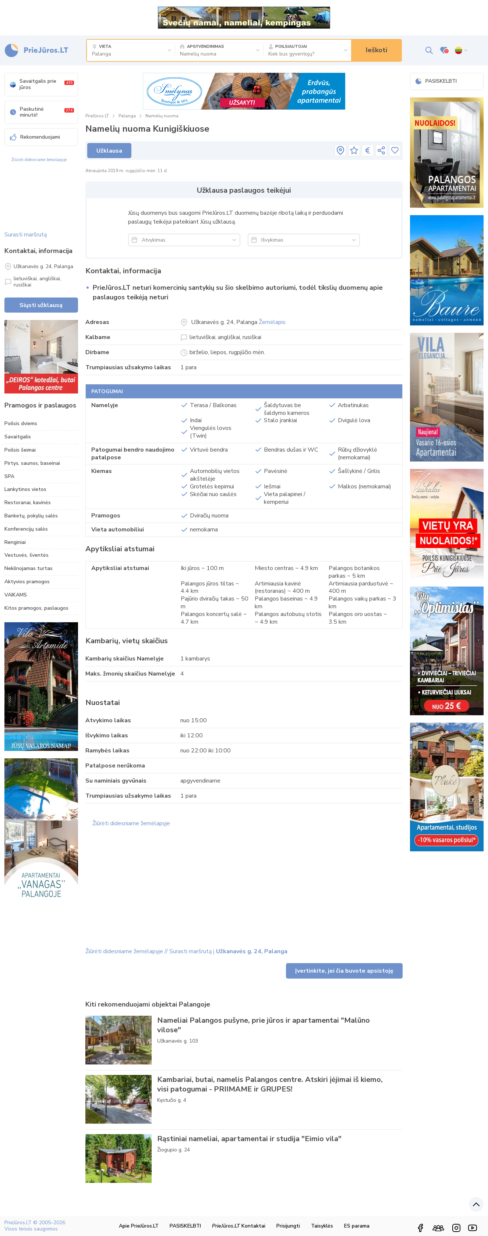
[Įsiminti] (395, 150)
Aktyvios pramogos (27, 581)
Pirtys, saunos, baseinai (32, 463)
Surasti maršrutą (25, 235)
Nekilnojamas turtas (28, 568)
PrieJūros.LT (97, 115)
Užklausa (109, 151)
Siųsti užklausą (41, 305)
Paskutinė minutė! (42, 112)
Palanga (127, 115)
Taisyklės (322, 1225)
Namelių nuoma (161, 115)
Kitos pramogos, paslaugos (36, 608)
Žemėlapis (272, 322)
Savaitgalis (17, 436)
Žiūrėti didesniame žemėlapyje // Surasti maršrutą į (186, 951)
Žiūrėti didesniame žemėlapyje (39, 160)
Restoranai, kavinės (27, 502)
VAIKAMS (15, 594)
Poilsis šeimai (20, 449)
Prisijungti (288, 1225)
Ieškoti (376, 50)
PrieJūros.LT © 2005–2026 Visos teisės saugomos (34, 1225)
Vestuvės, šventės (26, 555)
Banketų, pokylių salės (31, 515)
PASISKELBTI (436, 81)
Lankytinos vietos (25, 489)
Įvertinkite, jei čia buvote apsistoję (344, 971)
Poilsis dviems (20, 423)
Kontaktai (238, 1225)
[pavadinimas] (340, 150)
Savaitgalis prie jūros (42, 84)
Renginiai (15, 542)
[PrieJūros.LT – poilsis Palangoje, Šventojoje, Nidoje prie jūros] (36, 50)
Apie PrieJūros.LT (139, 1225)
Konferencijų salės (26, 529)
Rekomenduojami (35, 136)
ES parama (356, 1225)
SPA (9, 476)
